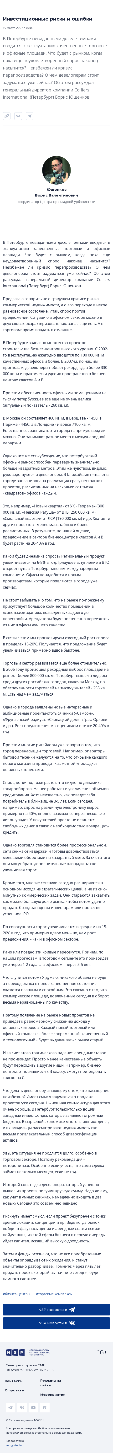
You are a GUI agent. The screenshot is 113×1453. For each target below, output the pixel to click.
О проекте (14, 1390)
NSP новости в (56, 1310)
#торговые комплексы (54, 1294)
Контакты (13, 1381)
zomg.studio (14, 1445)
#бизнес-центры (16, 1294)
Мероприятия (52, 1394)
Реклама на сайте (50, 1382)
